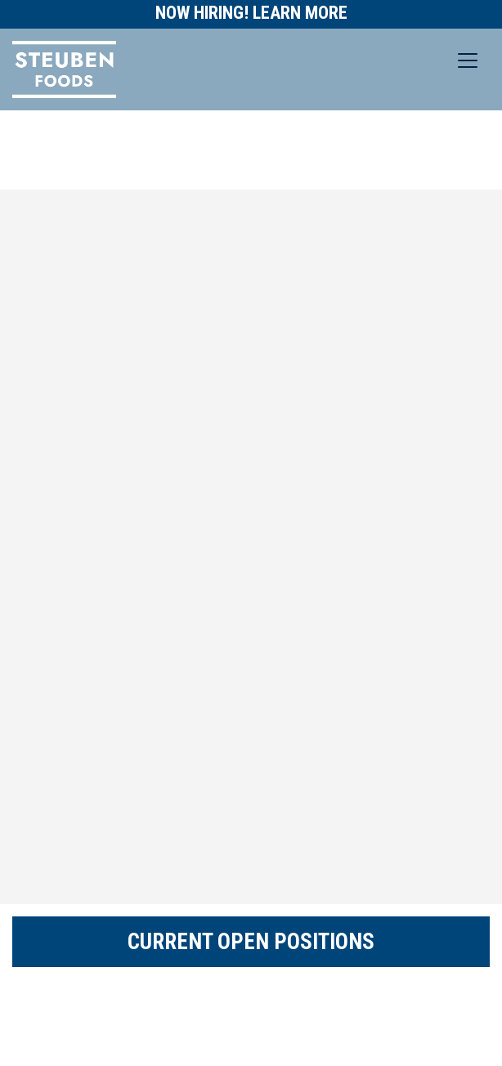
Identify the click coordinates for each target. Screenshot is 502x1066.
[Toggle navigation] (468, 60)
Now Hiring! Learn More (251, 13)
